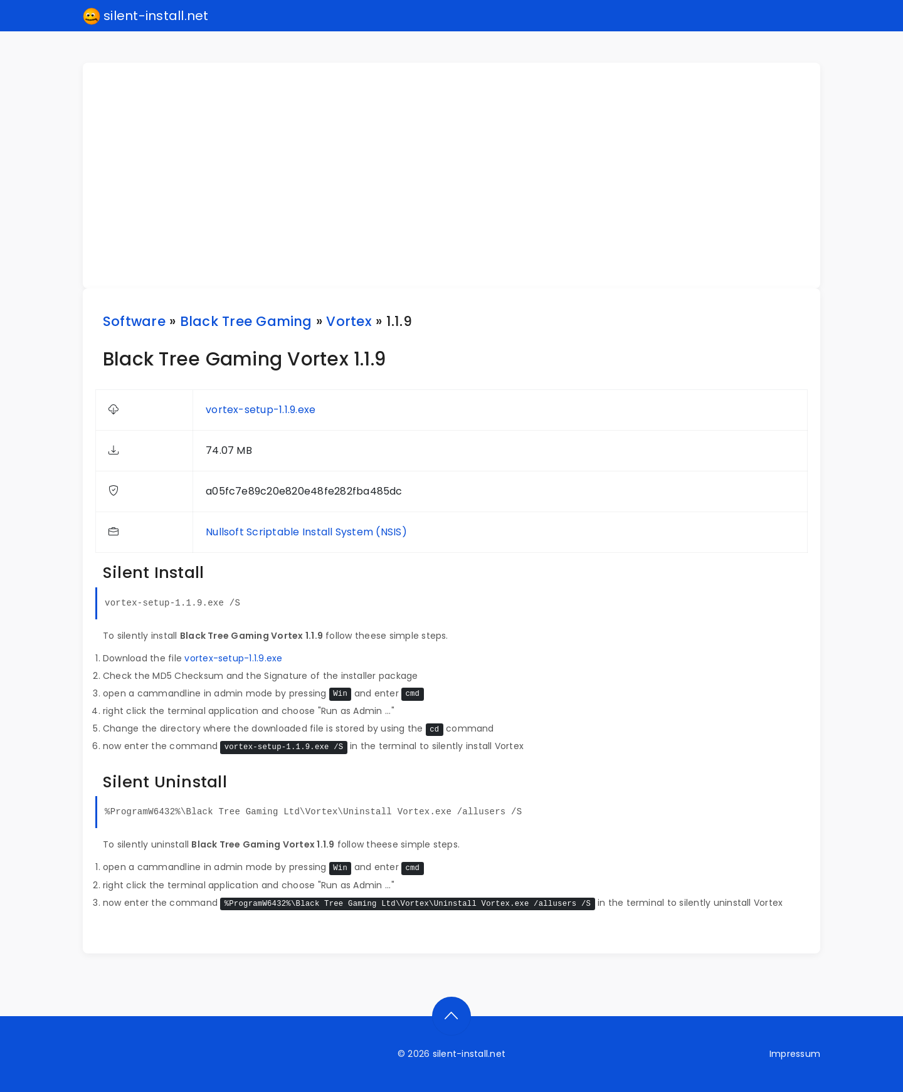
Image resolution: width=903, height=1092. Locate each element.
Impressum (794, 1053)
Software (134, 321)
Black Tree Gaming (246, 321)
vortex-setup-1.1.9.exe (260, 409)
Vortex (348, 321)
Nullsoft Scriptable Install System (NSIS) (306, 532)
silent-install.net (146, 16)
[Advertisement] (459, 175)
